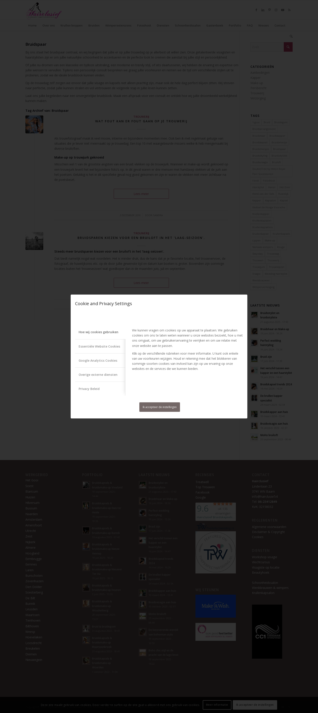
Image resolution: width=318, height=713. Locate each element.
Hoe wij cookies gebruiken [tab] (98, 332)
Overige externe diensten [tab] (98, 375)
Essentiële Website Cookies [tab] (99, 346)
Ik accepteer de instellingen (160, 407)
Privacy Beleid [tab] (89, 389)
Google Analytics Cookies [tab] (98, 360)
